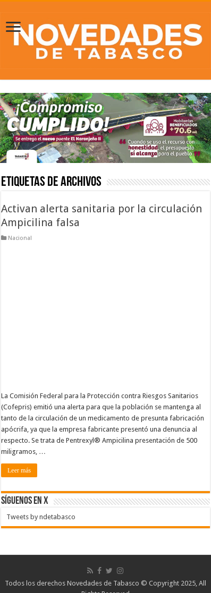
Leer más (19, 470)
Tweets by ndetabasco (40, 517)
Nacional (20, 238)
